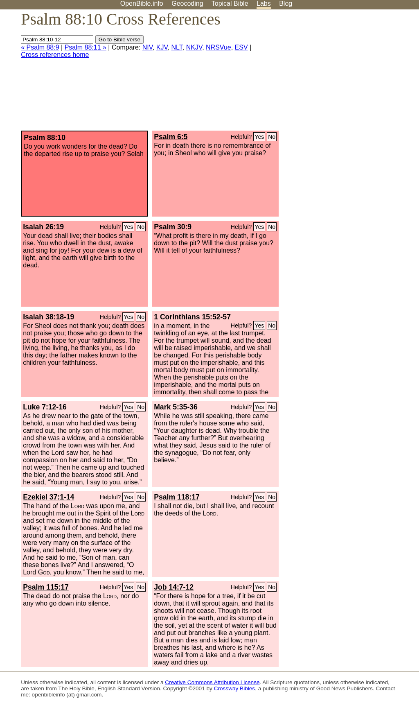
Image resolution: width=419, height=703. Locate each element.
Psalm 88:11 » (85, 47)
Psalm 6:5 (170, 137)
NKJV (194, 47)
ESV (241, 47)
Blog (285, 3)
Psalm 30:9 (172, 227)
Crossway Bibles (234, 688)
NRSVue (218, 47)
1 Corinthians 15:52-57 (192, 317)
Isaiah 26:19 (43, 227)
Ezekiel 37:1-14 (48, 497)
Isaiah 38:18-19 (48, 317)
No (271, 136)
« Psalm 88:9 (40, 47)
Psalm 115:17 (46, 587)
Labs (264, 3)
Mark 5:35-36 (176, 407)
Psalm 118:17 (177, 497)
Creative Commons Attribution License (212, 682)
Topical (230, 3)
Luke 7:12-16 (45, 407)
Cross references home (55, 54)
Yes (259, 136)
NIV (147, 47)
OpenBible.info (141, 3)
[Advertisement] (336, 73)
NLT (176, 47)
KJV (162, 47)
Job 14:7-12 (174, 587)
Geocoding (187, 3)
